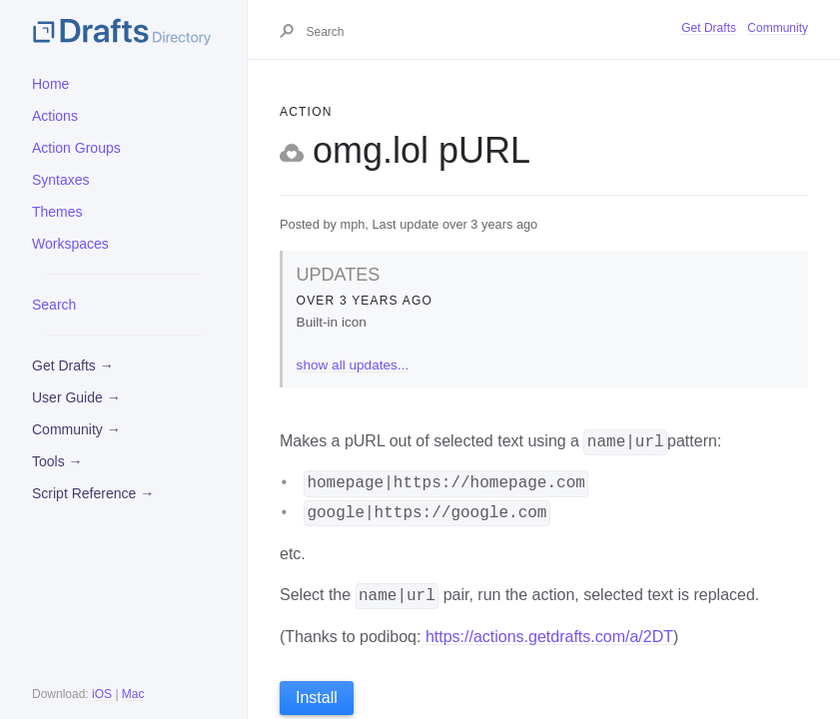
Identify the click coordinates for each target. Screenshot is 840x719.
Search (54, 305)
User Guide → (76, 397)
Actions (55, 116)
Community (777, 28)
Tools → (57, 461)
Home (50, 84)
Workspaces (70, 244)
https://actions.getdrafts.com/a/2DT (549, 636)
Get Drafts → (73, 365)
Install (317, 697)
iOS (102, 694)
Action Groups (76, 148)
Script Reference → (93, 493)
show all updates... (353, 365)
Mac (133, 694)
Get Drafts (708, 28)
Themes (57, 212)
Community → (76, 429)
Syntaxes (61, 180)
